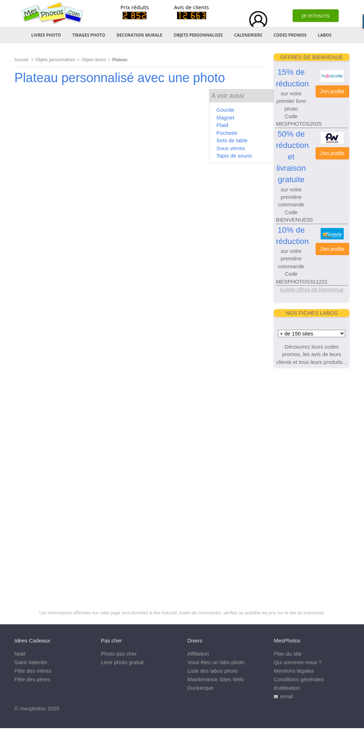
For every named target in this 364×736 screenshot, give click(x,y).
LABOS (324, 35)
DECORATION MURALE (139, 35)
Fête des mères (33, 671)
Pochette (226, 133)
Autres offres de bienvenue (311, 289)
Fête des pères (32, 679)
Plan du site (287, 654)
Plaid (222, 125)
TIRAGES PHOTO (88, 35)
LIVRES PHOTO (46, 35)
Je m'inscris (316, 15)
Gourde (225, 110)
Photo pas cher (119, 654)
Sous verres (230, 148)
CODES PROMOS (290, 35)
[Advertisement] (311, 481)
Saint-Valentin (31, 662)
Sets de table (232, 140)
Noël (20, 654)
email (286, 696)
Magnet (225, 118)
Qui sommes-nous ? (297, 662)
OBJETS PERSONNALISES (198, 35)
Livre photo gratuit (122, 662)
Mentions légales (294, 671)
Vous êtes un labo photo (216, 662)
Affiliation (198, 654)
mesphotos (33, 708)
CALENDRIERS (248, 35)
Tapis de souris (234, 156)
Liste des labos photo (212, 671)
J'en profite (332, 91)
